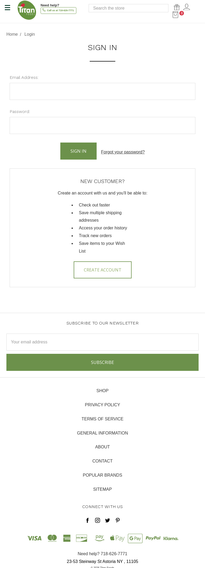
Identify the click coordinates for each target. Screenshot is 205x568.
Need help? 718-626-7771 (102, 551)
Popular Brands (102, 472)
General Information (102, 430)
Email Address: (24, 77)
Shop (102, 388)
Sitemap (102, 487)
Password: (20, 111)
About (102, 444)
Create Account (102, 267)
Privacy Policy (102, 402)
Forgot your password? (123, 150)
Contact (102, 458)
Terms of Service (102, 416)
